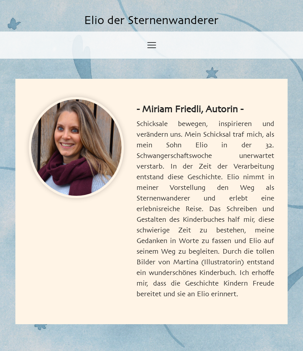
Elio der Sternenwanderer (151, 21)
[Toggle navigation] (151, 45)
